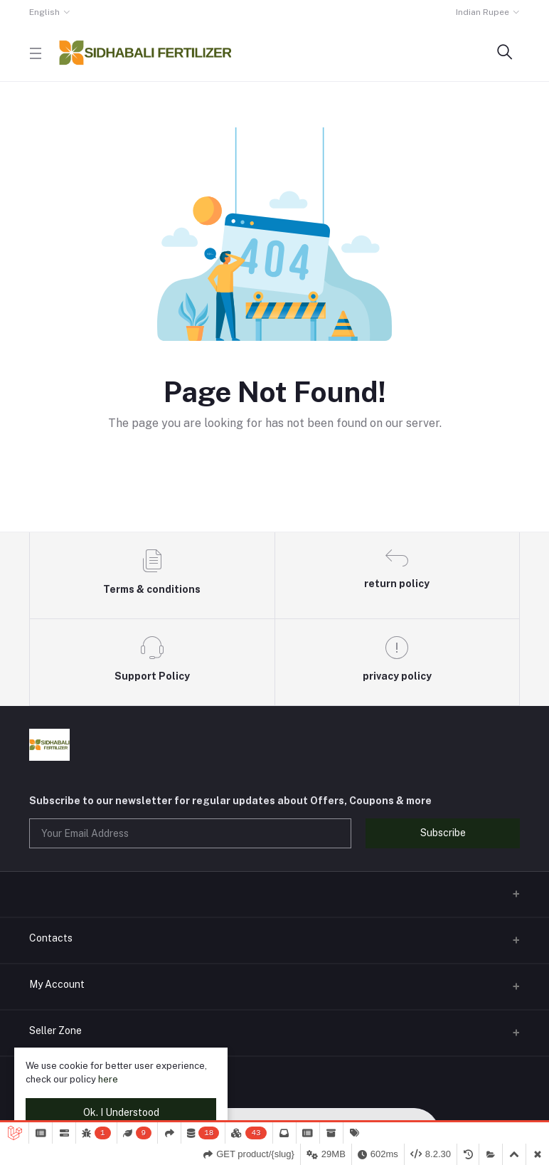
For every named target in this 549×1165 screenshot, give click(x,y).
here (108, 1079)
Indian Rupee (482, 12)
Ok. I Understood (121, 1112)
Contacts (51, 938)
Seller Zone (55, 1030)
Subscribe (443, 832)
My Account (57, 984)
